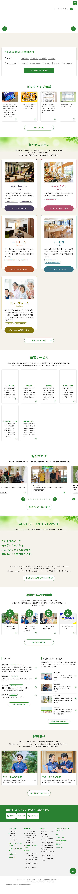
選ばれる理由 (28, 851)
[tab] (54, 8)
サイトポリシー (21, 879)
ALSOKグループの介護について (47, 852)
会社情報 (42, 829)
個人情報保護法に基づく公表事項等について (49, 879)
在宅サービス (28, 829)
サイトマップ (50, 882)
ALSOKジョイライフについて (47, 832)
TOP (73, 871)
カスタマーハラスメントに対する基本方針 (34, 882)
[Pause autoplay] (71, 9)
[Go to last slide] (4, 28)
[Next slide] (73, 28)
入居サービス (12, 829)
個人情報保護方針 (31, 879)
